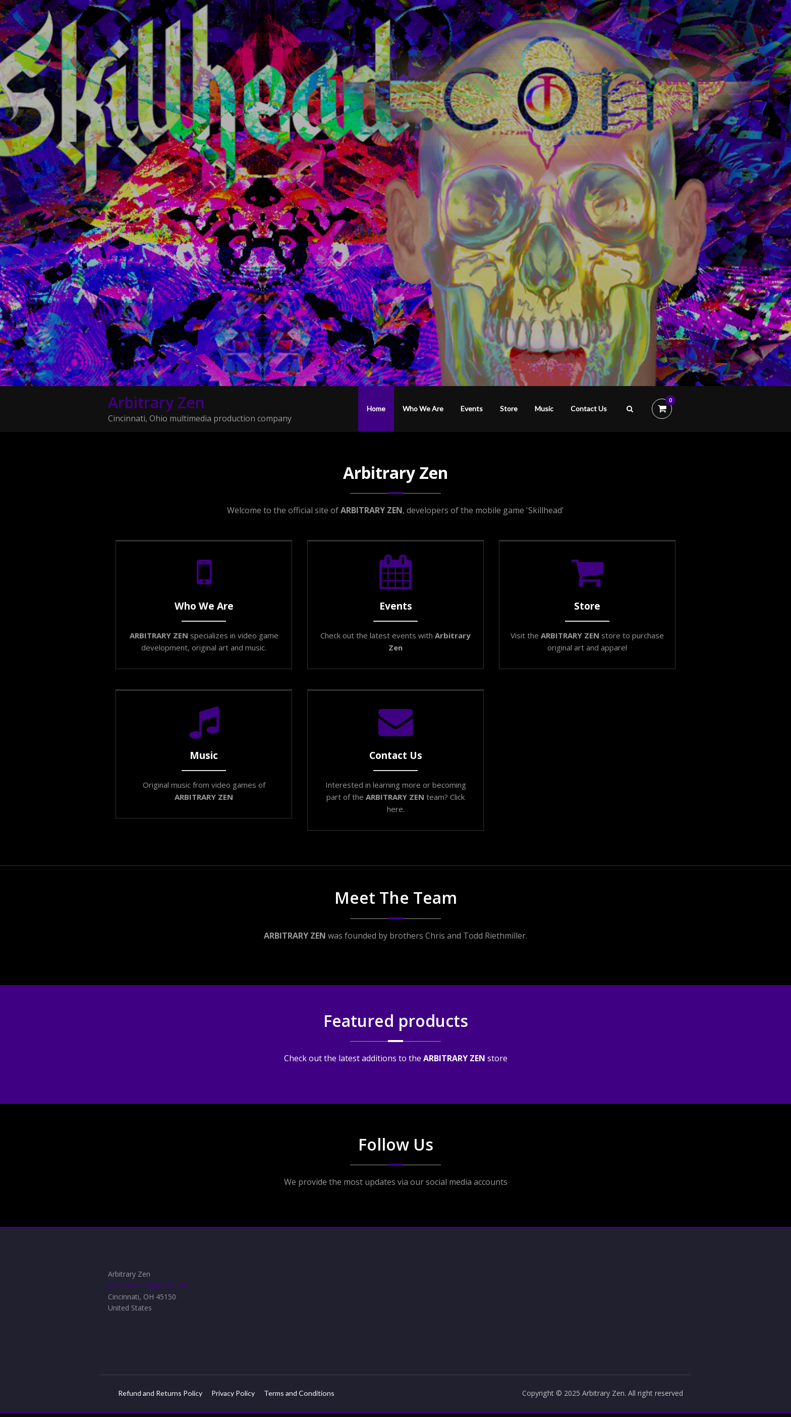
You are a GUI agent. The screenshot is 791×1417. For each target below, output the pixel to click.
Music (544, 408)
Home (376, 408)
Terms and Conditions (309, 1396)
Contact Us (589, 408)
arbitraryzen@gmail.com (150, 1287)
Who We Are (423, 408)
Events (472, 408)
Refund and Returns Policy (162, 1396)
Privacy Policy (240, 1396)
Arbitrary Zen (156, 402)
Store (509, 408)
